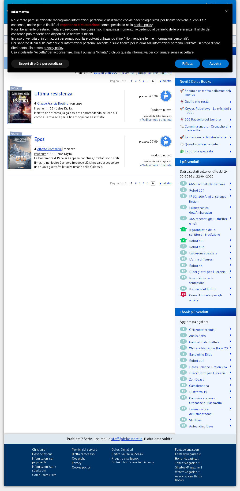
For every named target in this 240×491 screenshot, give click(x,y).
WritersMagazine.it (187, 472)
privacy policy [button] (53, 48)
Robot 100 (196, 241)
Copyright (78, 459)
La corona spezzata (203, 253)
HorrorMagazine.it (187, 459)
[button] (226, 11)
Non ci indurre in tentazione (201, 280)
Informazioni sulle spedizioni (44, 468)
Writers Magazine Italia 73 (208, 348)
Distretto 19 (198, 392)
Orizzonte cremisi (202, 330)
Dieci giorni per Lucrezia (207, 272)
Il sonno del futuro (202, 289)
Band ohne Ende (200, 354)
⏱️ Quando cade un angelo (199, 144)
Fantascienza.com (187, 450)
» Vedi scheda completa (156, 120)
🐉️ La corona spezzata (196, 151)
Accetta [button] (215, 63)
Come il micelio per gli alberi (205, 297)
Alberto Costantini (49, 149)
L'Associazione (42, 454)
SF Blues (195, 420)
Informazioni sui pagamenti (42, 460)
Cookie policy (81, 467)
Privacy (76, 463)
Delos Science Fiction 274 (208, 367)
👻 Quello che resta (194, 101)
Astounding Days (201, 426)
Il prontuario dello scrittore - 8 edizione (204, 232)
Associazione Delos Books (188, 478)
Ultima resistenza (53, 94)
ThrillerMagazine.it (187, 463)
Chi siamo (38, 450)
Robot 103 (196, 247)
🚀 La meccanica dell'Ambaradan (204, 137)
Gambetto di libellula (204, 342)
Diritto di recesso (83, 454)
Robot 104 (196, 190)
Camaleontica (199, 386)
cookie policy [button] (143, 25)
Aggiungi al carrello (166, 96)
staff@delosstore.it (126, 439)
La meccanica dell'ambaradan (200, 411)
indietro (167, 81)
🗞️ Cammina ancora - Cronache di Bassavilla (204, 128)
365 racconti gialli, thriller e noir (208, 221)
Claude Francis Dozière (52, 104)
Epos (39, 139)
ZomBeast (196, 379)
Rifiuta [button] (187, 63)
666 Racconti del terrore (207, 184)
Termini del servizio (84, 450)
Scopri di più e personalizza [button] (40, 63)
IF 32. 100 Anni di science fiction (207, 199)
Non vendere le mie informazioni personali (156, 38)
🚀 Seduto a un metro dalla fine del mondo (205, 92)
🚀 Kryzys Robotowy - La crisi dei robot (204, 110)
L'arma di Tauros (201, 259)
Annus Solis (197, 336)
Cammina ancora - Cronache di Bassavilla (205, 400)
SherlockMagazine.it (188, 467)
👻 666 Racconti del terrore (200, 119)
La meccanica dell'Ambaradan (200, 210)
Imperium (40, 108)
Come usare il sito (44, 475)
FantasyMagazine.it (188, 454)
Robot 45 (195, 266)
